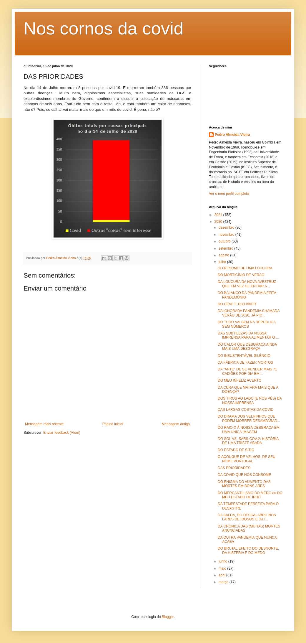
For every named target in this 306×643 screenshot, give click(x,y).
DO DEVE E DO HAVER (237, 304)
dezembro (227, 227)
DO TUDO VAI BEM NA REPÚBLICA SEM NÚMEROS (246, 324)
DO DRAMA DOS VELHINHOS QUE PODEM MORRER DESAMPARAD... (249, 418)
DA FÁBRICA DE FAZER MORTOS (245, 362)
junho (223, 561)
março (224, 582)
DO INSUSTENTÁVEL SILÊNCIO (244, 356)
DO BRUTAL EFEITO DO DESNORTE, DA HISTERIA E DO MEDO (248, 550)
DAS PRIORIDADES (234, 468)
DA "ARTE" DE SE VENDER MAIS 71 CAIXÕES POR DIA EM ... (247, 371)
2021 (218, 215)
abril (222, 575)
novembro (227, 235)
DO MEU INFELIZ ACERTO (239, 380)
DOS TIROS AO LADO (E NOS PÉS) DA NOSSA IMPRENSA (250, 400)
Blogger (168, 617)
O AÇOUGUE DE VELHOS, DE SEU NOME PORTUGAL (246, 459)
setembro (226, 248)
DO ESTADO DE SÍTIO (236, 450)
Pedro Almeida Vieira (232, 135)
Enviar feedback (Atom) (61, 433)
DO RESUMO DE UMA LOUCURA (245, 268)
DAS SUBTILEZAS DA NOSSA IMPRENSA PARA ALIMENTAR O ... (248, 335)
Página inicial (112, 424)
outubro (225, 241)
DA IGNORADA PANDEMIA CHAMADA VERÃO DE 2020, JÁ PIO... (249, 313)
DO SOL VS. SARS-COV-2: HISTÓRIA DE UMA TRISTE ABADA (248, 441)
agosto (224, 255)
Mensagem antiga (176, 424)
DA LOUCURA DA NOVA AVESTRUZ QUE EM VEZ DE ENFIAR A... (247, 284)
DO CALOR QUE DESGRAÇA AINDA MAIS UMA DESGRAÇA (247, 346)
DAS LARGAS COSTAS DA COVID (245, 410)
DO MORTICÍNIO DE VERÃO (241, 275)
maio (223, 568)
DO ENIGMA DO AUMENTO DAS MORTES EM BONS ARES (244, 484)
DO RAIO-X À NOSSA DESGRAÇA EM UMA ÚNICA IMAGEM (249, 430)
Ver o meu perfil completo (229, 194)
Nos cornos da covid (104, 28)
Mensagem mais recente (44, 424)
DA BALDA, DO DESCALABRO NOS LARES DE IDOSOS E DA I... (247, 517)
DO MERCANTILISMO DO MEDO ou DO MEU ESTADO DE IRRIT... (250, 495)
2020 (218, 222)
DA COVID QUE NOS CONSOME (244, 475)
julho (223, 262)
